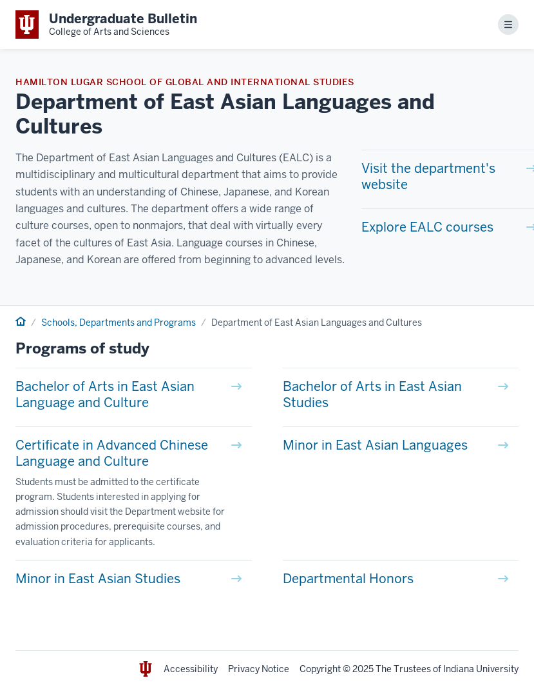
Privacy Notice (258, 669)
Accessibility (191, 669)
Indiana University (481, 669)
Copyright (320, 669)
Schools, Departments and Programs (118, 322)
